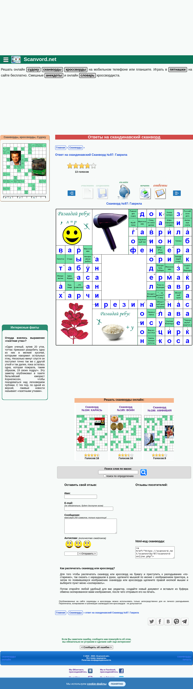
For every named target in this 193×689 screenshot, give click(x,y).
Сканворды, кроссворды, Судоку (25, 137)
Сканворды (75, 147)
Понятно (117, 684)
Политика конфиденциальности (96, 662)
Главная (60, 147)
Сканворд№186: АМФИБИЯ (159, 409)
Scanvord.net (40, 59)
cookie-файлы (97, 683)
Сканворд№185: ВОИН (125, 408)
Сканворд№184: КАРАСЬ (92, 408)
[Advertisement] (96, 27)
